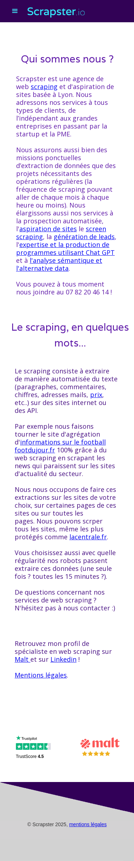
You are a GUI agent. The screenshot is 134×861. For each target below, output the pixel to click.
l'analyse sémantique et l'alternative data (59, 264)
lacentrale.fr (88, 536)
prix (96, 394)
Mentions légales (41, 675)
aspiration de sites (48, 228)
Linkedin (63, 659)
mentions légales (87, 824)
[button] (14, 15)
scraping (44, 86)
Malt (22, 659)
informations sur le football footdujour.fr (60, 446)
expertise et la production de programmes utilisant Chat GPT (65, 248)
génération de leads (84, 236)
